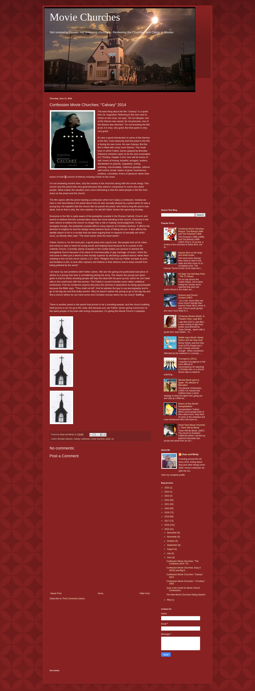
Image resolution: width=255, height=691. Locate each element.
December (172, 532)
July (169, 553)
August (170, 549)
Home (100, 593)
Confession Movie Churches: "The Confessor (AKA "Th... (182, 562)
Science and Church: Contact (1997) (188, 296)
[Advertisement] (100, 563)
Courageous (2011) (187, 359)
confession (85, 439)
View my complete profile (173, 475)
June (169, 557)
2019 (167, 512)
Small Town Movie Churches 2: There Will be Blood (191, 426)
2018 (167, 516)
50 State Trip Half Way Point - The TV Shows (191, 275)
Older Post (145, 593)
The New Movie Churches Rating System (185, 594)
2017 (167, 521)
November (172, 537)
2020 (167, 508)
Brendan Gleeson (65, 439)
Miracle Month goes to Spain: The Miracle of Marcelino (188, 382)
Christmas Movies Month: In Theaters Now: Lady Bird (191, 317)
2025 (167, 487)
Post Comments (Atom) (74, 598)
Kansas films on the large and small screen (190, 253)
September (172, 545)
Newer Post (55, 593)
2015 (167, 529)
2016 (167, 525)
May (169, 600)
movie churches (98, 439)
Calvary (77, 439)
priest (108, 439)
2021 (167, 504)
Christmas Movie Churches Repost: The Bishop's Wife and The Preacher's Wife (191, 231)
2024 (167, 492)
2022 (167, 500)
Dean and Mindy (190, 454)
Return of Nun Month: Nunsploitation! (188, 405)
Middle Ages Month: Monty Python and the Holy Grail (190, 338)
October (171, 541)
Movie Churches (85, 17)
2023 (167, 496)
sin (112, 439)
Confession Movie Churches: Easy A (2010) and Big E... (183, 569)
